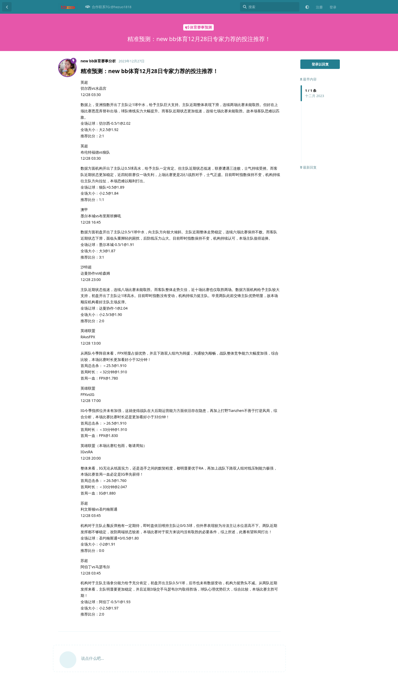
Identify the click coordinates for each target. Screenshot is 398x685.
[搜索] (269, 7)
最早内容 (308, 79)
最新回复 (308, 167)
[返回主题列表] (7, 7)
